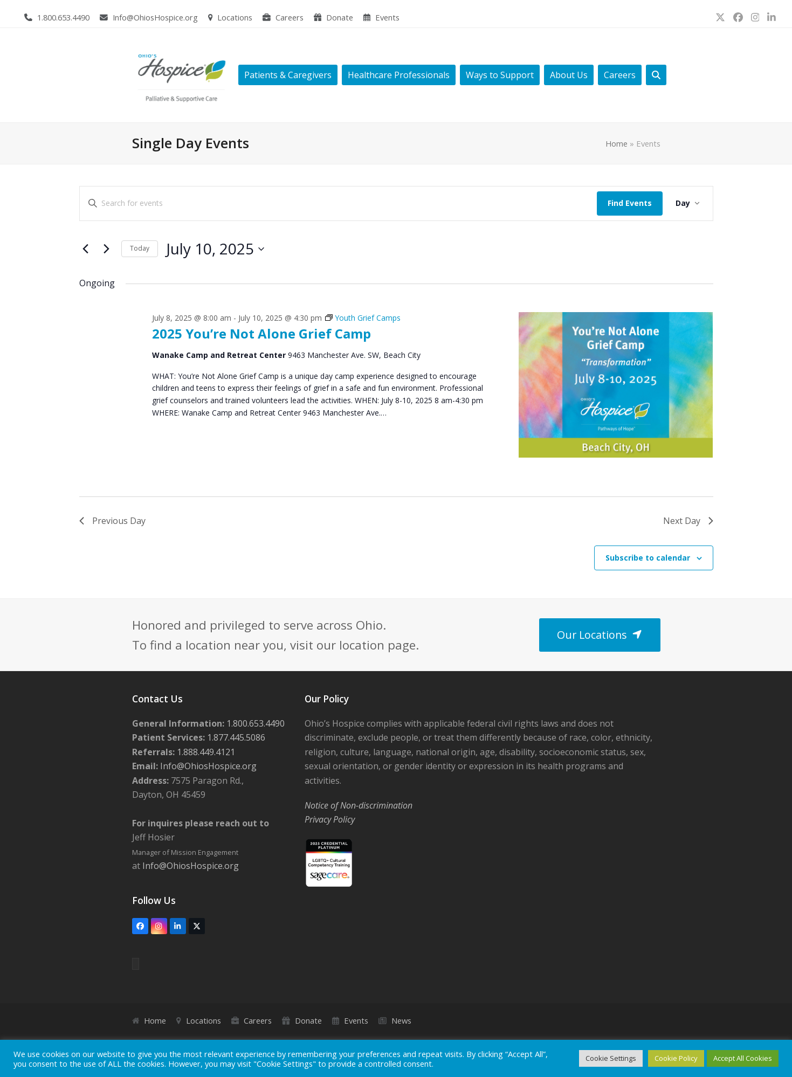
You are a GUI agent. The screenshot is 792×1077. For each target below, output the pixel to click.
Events (387, 17)
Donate (339, 17)
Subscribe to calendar (647, 558)
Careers (290, 17)
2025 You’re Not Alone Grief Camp (261, 333)
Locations (234, 17)
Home (616, 143)
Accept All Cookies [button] (742, 1058)
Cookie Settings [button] (611, 1058)
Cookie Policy (676, 1058)
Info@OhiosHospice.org (155, 17)
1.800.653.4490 (63, 17)
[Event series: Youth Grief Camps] (363, 318)
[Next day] (106, 249)
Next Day (688, 521)
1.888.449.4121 (205, 752)
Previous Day (112, 521)
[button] (656, 75)
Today (139, 248)
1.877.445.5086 (235, 737)
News (401, 1020)
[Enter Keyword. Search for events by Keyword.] (338, 203)
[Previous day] (85, 249)
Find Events (630, 203)
